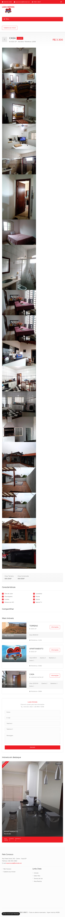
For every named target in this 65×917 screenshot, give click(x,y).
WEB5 (58, 912)
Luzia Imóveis (32, 702)
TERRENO (33, 626)
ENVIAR (32, 747)
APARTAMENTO (36, 649)
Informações (55, 627)
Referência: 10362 (35, 666)
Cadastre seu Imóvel (10, 28)
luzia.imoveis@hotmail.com (23, 2)
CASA (31, 674)
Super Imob (50, 912)
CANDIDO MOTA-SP (36, 677)
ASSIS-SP (32, 629)
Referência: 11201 (35, 640)
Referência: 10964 (35, 691)
